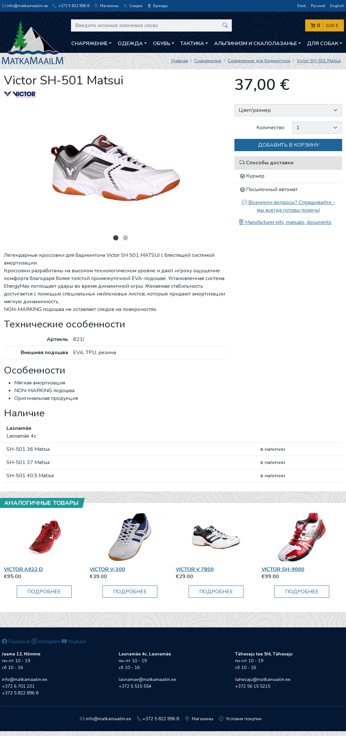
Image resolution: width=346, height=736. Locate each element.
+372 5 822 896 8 (71, 5)
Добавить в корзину (288, 145)
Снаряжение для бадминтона (259, 61)
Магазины (106, 5)
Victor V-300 (107, 569)
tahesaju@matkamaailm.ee (263, 679)
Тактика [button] (192, 43)
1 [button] (116, 238)
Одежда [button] (130, 43)
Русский (318, 5)
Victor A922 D (23, 569)
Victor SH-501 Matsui (319, 61)
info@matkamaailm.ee (25, 5)
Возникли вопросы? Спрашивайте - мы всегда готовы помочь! (288, 206)
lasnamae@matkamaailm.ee (147, 679)
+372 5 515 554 (135, 686)
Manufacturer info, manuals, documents (285, 222)
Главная (179, 61)
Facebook (16, 641)
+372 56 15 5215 (252, 686)
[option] (115, 167)
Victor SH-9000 (283, 569)
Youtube (74, 641)
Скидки (133, 5)
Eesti (301, 5)
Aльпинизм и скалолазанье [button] (255, 43)
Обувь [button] (161, 43)
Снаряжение (207, 61)
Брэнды (157, 5)
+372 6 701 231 (18, 686)
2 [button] (125, 238)
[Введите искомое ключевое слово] (151, 25)
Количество (270, 127)
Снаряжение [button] (89, 43)
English (337, 5)
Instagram (46, 641)
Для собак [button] (322, 43)
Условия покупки (240, 719)
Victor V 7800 (195, 569)
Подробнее (44, 591)
